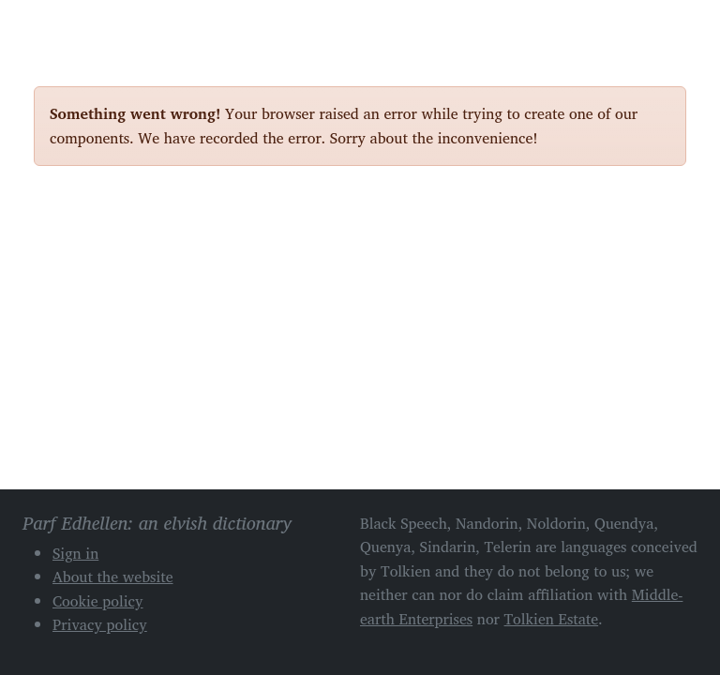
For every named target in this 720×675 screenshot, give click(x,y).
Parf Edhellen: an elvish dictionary (99, 27)
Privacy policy (99, 624)
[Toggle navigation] (664, 26)
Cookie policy (97, 601)
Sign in (75, 553)
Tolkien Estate (551, 619)
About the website (112, 576)
